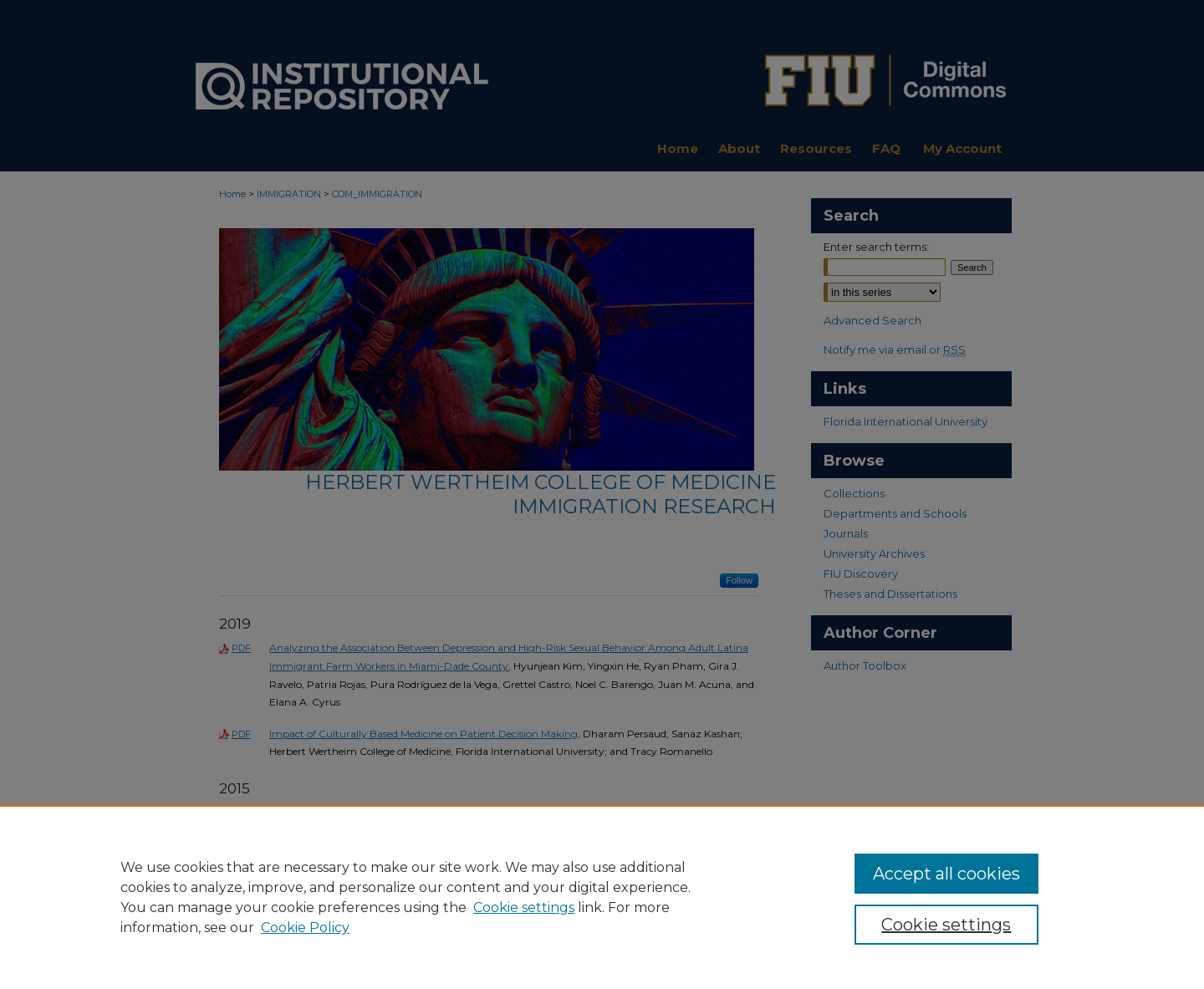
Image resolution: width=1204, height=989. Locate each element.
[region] (602, 897)
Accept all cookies (946, 874)
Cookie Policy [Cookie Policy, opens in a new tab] (305, 927)
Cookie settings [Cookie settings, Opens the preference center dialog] (946, 925)
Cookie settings (523, 907)
